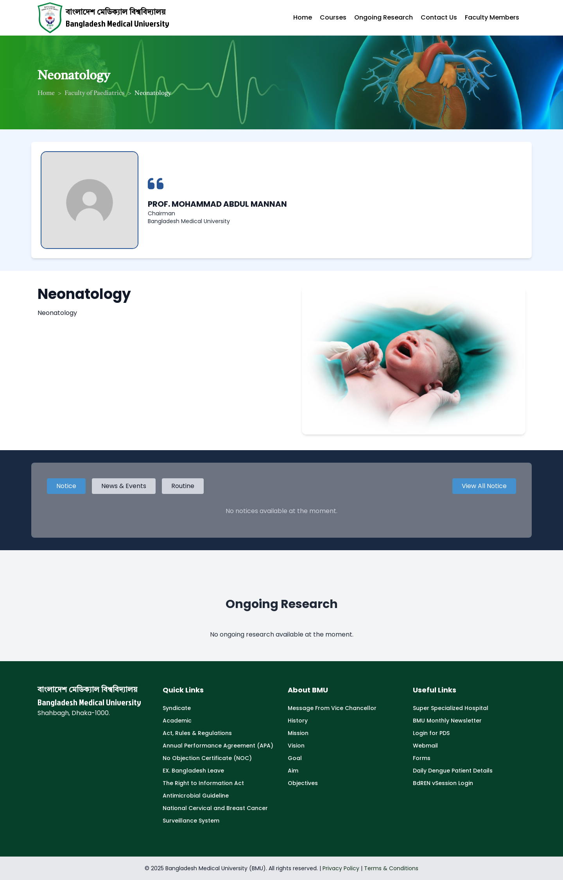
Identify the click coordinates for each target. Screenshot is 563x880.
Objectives (303, 783)
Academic (177, 720)
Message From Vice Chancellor (332, 708)
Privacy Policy (341, 868)
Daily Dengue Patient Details (453, 770)
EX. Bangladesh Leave (193, 770)
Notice (66, 485)
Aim (293, 770)
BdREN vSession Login (443, 783)
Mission (298, 733)
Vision (296, 745)
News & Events (123, 485)
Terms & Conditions (391, 868)
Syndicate (177, 708)
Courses (333, 17)
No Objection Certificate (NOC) (207, 758)
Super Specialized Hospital (450, 708)
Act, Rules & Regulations (197, 733)
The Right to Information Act (203, 783)
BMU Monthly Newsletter (447, 720)
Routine (182, 485)
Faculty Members (492, 17)
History (298, 720)
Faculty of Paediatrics (95, 93)
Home (302, 17)
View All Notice (484, 485)
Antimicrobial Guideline (196, 796)
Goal (295, 758)
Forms (421, 758)
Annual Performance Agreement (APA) (218, 745)
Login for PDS (431, 733)
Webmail (425, 745)
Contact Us (439, 17)
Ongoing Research (383, 17)
